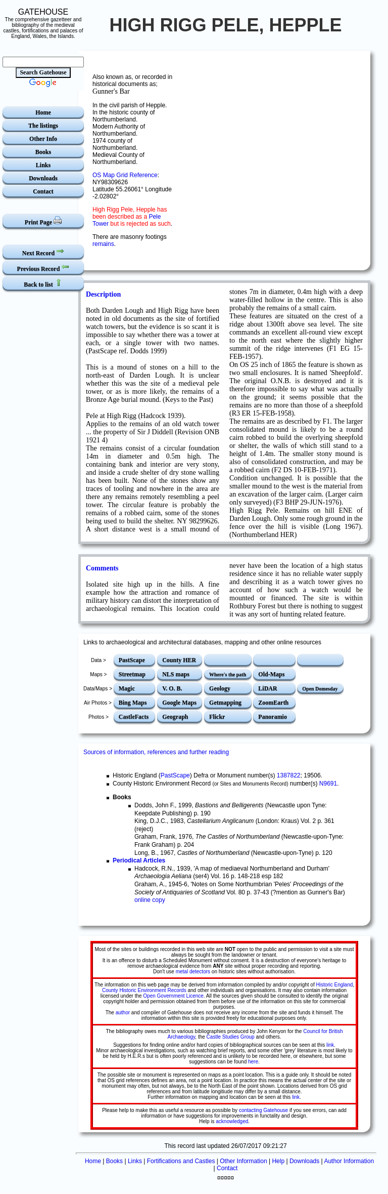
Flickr (217, 716)
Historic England (334, 984)
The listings (43, 125)
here (253, 1061)
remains (103, 244)
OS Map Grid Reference (125, 175)
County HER (179, 660)
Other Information (243, 1161)
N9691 (328, 783)
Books (43, 151)
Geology (219, 688)
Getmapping (225, 702)
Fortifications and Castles (181, 1161)
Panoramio (272, 716)
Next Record (43, 252)
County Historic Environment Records (144, 990)
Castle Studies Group (231, 1037)
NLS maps (175, 674)
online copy (149, 899)
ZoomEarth (273, 702)
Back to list (43, 283)
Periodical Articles (139, 860)
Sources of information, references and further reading (156, 752)
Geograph (175, 716)
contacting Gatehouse (263, 1110)
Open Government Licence (173, 996)
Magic (127, 688)
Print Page (43, 221)
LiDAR (267, 688)
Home (43, 112)
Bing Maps (133, 702)
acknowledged (232, 1121)
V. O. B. (172, 688)
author (123, 1012)
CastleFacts (134, 716)
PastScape (132, 660)
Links (43, 165)
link (330, 1045)
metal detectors (193, 971)
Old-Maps (271, 674)
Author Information (349, 1161)
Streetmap (132, 674)
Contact (43, 191)
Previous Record (43, 267)
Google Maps (179, 702)
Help (278, 1161)
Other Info (43, 138)
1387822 (289, 775)
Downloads (43, 178)
